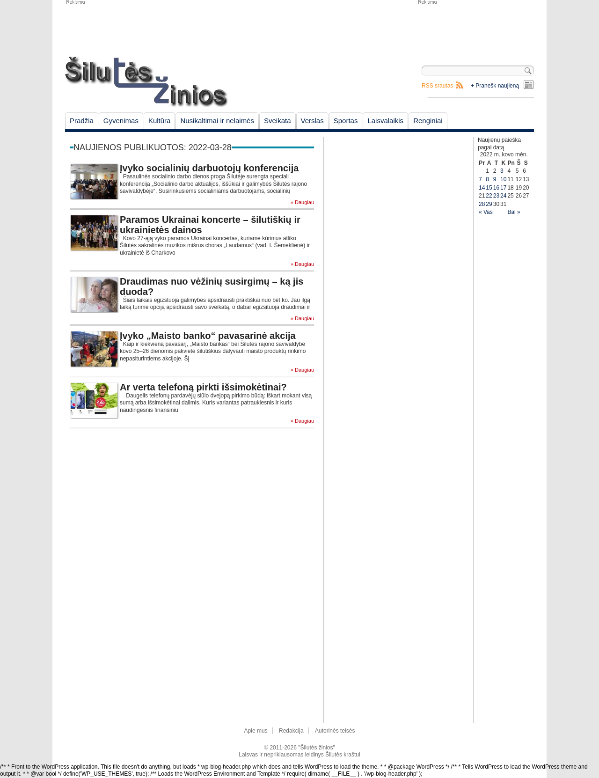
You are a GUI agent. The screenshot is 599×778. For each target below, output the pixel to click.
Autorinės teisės (335, 730)
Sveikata (277, 121)
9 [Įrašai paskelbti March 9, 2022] (495, 179)
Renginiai (428, 121)
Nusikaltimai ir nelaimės (217, 121)
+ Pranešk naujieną (495, 85)
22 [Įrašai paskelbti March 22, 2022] (489, 195)
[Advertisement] (475, 28)
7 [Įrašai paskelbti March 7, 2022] (480, 179)
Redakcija (291, 730)
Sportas (346, 121)
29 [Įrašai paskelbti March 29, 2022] (489, 204)
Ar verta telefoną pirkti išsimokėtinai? (203, 387)
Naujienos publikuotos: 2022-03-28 (152, 147)
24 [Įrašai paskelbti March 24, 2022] (503, 195)
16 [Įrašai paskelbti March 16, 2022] (496, 187)
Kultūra (159, 121)
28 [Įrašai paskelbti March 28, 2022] (482, 204)
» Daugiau (302, 202)
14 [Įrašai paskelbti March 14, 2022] (482, 187)
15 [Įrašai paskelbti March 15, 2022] (489, 187)
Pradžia (82, 121)
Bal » (513, 212)
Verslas (312, 121)
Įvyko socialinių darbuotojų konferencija (209, 168)
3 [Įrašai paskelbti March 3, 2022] (502, 171)
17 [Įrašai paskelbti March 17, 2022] (503, 187)
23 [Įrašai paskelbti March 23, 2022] (496, 195)
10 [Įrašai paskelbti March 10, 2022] (503, 179)
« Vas (486, 212)
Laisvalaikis (385, 121)
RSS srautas (437, 85)
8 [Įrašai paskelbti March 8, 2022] (487, 179)
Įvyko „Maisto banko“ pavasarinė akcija (208, 335)
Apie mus (256, 730)
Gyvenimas (121, 121)
